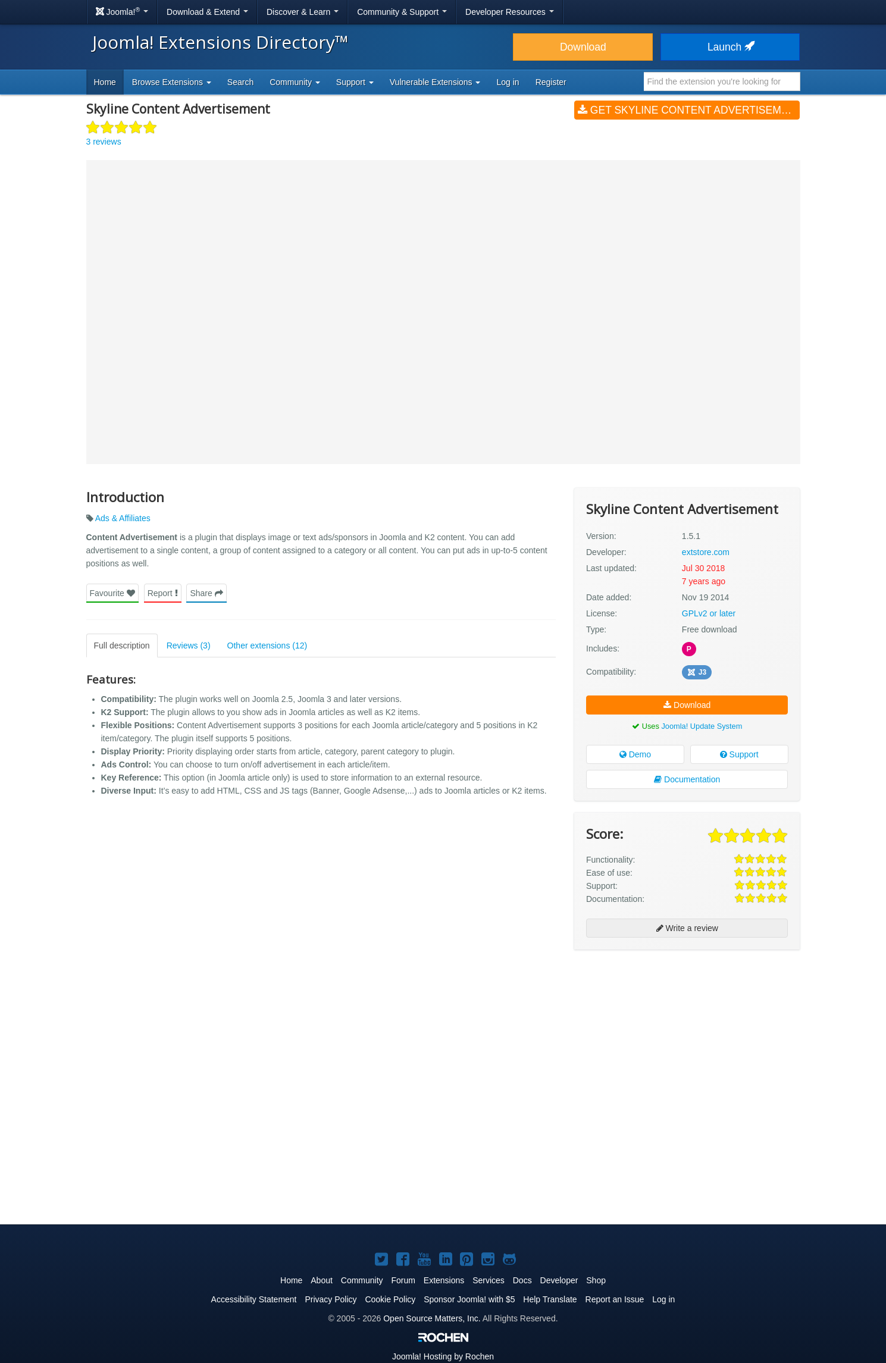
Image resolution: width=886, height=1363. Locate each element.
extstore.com (706, 552)
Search (240, 82)
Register (551, 82)
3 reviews (103, 141)
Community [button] (295, 82)
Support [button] (355, 82)
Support (739, 754)
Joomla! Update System (701, 726)
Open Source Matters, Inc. (431, 1318)
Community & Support (402, 12)
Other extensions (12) (267, 645)
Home (105, 82)
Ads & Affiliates (123, 518)
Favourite (112, 593)
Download (583, 47)
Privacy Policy (330, 1299)
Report (163, 593)
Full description (122, 645)
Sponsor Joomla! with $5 (469, 1299)
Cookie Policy (390, 1299)
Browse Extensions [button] (171, 82)
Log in (507, 82)
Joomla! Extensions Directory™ (220, 42)
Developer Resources (509, 12)
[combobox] (722, 81)
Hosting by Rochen (443, 1356)
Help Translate (550, 1299)
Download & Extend (207, 12)
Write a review (687, 928)
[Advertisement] (687, 1035)
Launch (730, 47)
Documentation (687, 779)
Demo (635, 754)
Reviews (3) (189, 645)
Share (206, 593)
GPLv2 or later (708, 613)
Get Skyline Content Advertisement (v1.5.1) (689, 110)
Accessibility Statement (254, 1299)
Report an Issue (615, 1299)
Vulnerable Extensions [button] (435, 82)
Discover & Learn (303, 12)
